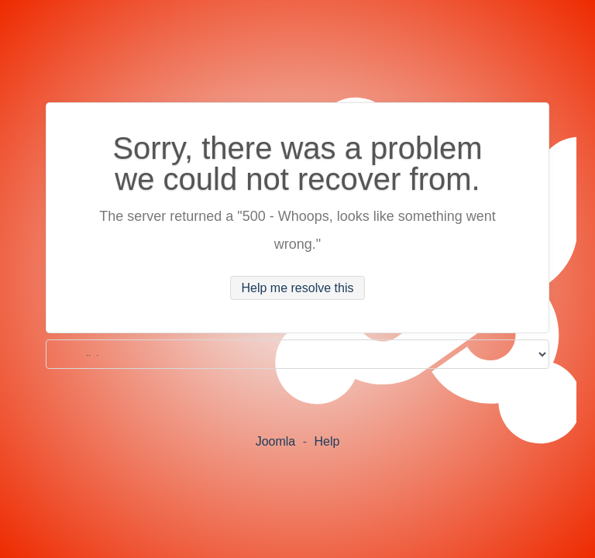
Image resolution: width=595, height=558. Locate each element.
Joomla (276, 441)
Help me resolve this (298, 287)
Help (326, 441)
